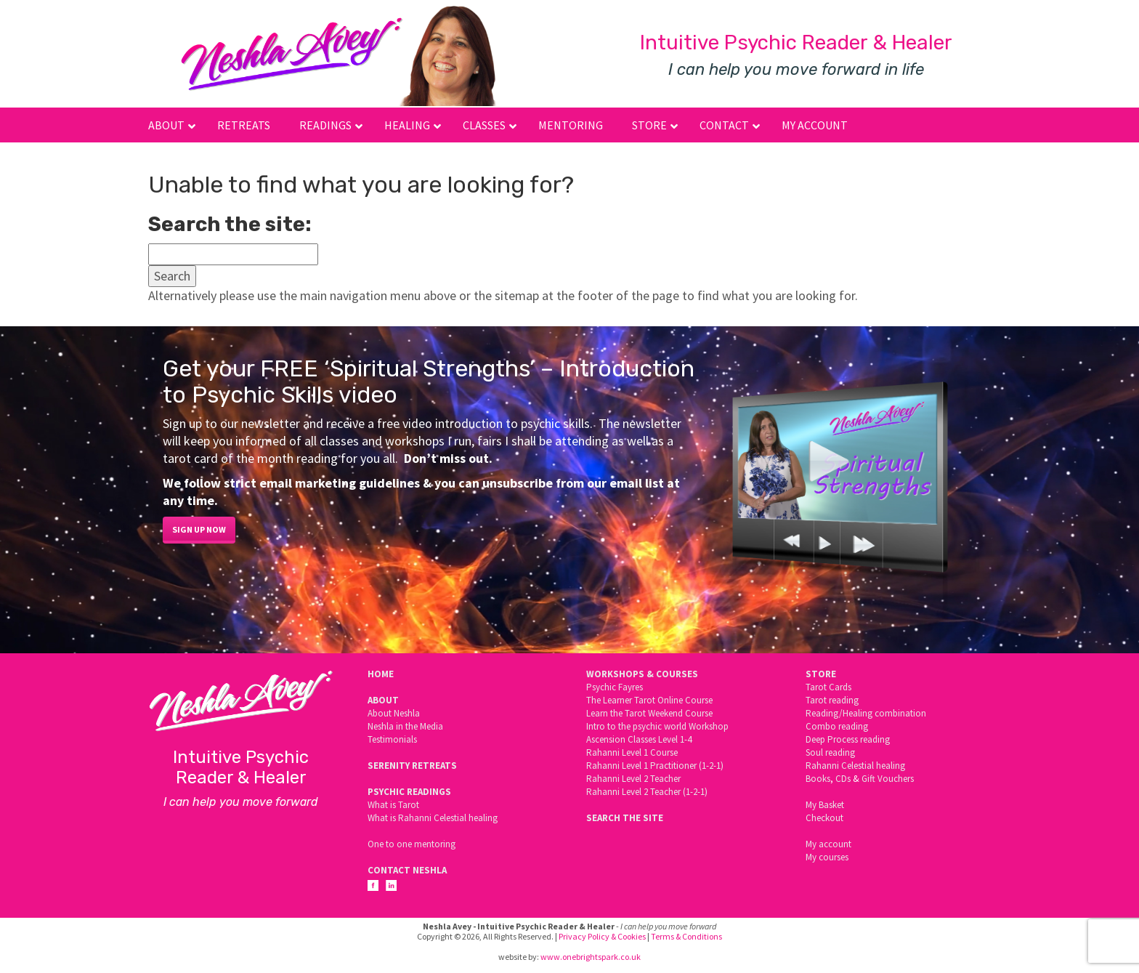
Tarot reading (832, 700)
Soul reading (830, 752)
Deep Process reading (848, 739)
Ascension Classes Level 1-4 (639, 739)
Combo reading (837, 726)
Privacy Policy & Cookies (602, 936)
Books (818, 778)
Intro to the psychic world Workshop (657, 726)
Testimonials (392, 739)
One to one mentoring (411, 844)
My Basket (825, 805)
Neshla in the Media (405, 726)
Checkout (824, 818)
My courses (827, 857)
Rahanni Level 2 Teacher (633, 778)
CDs (843, 778)
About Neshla (394, 713)
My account (828, 844)
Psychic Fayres (614, 687)
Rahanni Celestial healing (855, 765)
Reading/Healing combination (866, 713)
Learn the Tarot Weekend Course (649, 713)
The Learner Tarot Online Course (649, 700)
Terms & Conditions (686, 936)
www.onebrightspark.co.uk (590, 956)
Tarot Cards (828, 687)
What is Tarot (393, 805)
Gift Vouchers (888, 778)
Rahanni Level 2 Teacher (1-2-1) (647, 792)
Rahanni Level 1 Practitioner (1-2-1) (654, 765)
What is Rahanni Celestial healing (433, 818)
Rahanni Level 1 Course (632, 752)
